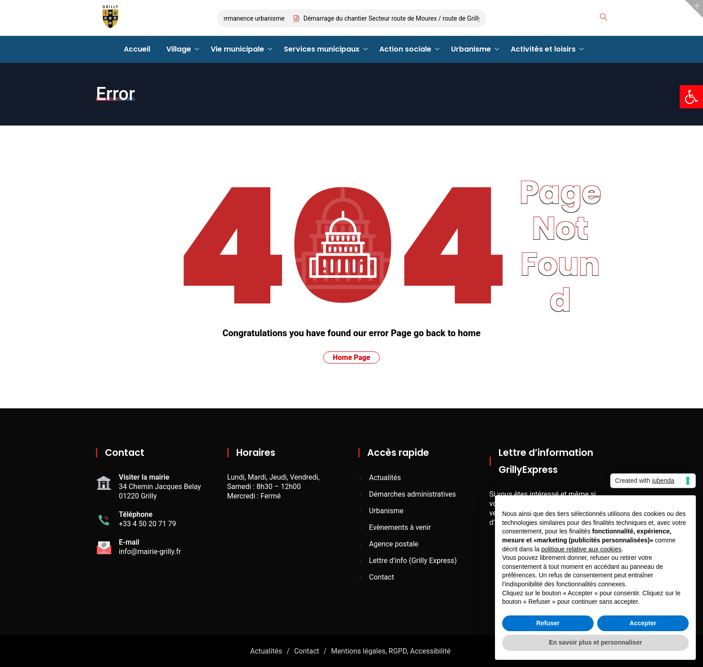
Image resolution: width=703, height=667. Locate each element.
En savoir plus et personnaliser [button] (595, 642)
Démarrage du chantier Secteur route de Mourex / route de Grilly (394, 18)
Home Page (351, 357)
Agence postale (393, 544)
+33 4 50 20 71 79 (147, 524)
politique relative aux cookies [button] (581, 549)
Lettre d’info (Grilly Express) (413, 560)
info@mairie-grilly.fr (150, 551)
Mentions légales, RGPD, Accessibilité (391, 651)
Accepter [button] (642, 623)
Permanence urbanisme (254, 18)
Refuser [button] (548, 623)
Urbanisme (471, 49)
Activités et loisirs (543, 49)
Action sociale (405, 49)
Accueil (137, 49)
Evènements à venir (400, 527)
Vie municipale (237, 49)
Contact (381, 577)
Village (178, 49)
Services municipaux (322, 49)
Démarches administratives (412, 494)
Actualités (385, 477)
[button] (691, 96)
